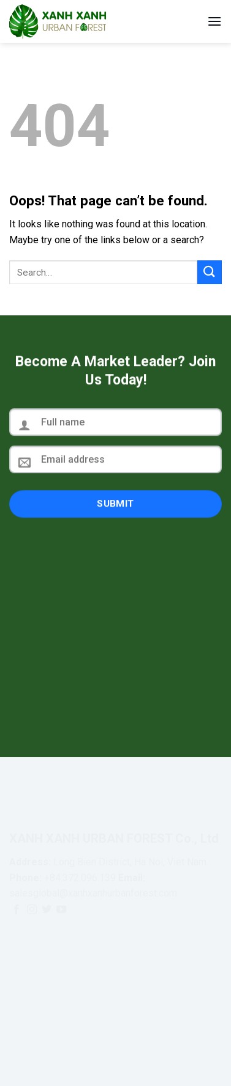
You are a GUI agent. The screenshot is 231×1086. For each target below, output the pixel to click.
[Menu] (214, 21)
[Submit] (209, 272)
